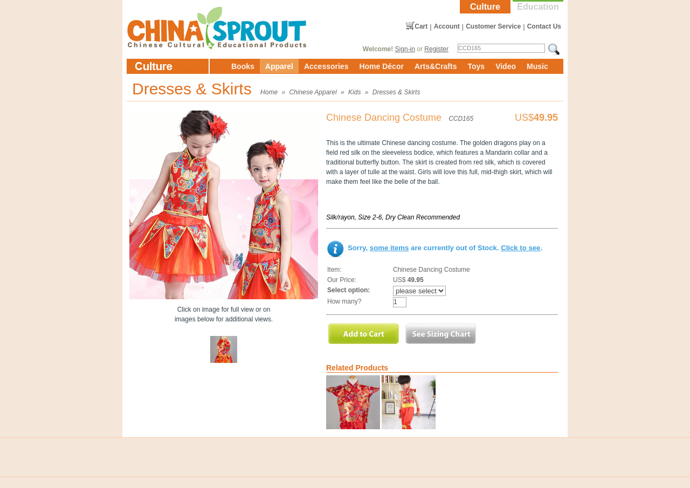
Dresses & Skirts (396, 92)
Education (537, 6)
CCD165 (460, 118)
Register (436, 49)
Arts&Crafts (436, 66)
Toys (476, 66)
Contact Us (544, 26)
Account (447, 26)
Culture (485, 6)
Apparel (279, 66)
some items (389, 248)
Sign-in (405, 49)
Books (242, 66)
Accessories (326, 66)
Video (505, 66)
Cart (421, 26)
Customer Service (493, 26)
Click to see (520, 248)
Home (269, 92)
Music (537, 66)
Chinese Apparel (312, 92)
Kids (354, 92)
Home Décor (381, 66)
